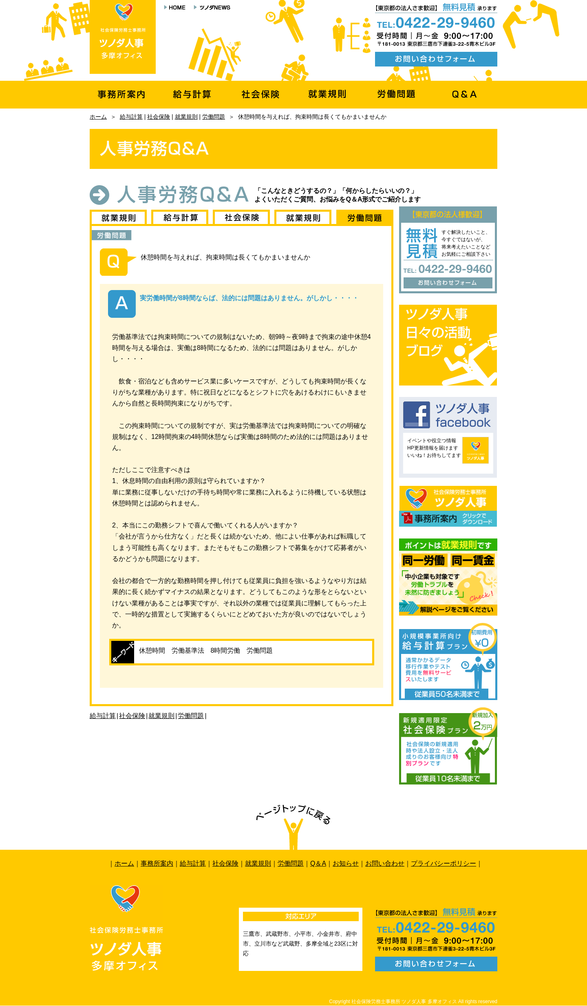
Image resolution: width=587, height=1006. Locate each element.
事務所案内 (157, 863)
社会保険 (158, 116)
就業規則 (186, 116)
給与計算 (131, 116)
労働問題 (213, 116)
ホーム (98, 116)
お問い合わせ (384, 863)
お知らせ (346, 863)
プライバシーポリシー (443, 863)
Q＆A (318, 863)
